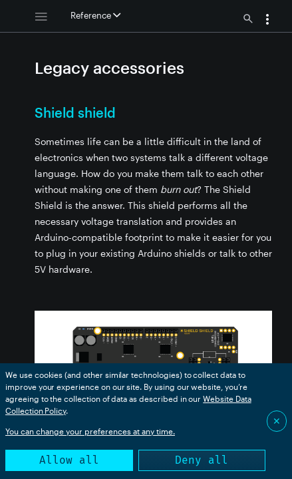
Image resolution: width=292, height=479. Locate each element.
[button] (267, 20)
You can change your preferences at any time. (90, 431)
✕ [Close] (277, 420)
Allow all (69, 460)
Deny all (201, 460)
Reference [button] (95, 15)
